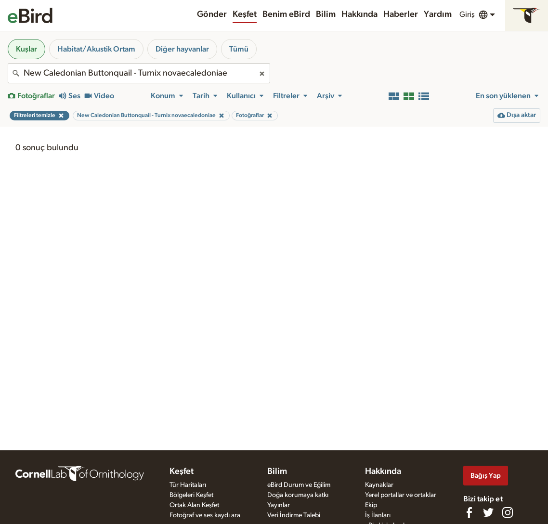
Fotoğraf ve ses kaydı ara (205, 515)
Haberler (400, 14)
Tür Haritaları (188, 485)
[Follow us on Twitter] (488, 512)
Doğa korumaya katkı (297, 495)
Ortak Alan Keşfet (194, 505)
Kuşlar (26, 49)
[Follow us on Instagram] (507, 512)
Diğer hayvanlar (182, 49)
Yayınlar (278, 505)
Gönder (212, 14)
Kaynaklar (379, 485)
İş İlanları (378, 515)
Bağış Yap (485, 475)
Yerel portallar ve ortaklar (400, 495)
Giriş (467, 14)
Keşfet (245, 14)
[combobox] (139, 73)
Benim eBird (286, 14)
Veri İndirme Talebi (293, 515)
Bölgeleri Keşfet (191, 495)
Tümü (238, 49)
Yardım (438, 14)
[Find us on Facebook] (469, 512)
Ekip (371, 505)
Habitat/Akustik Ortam (96, 49)
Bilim (326, 14)
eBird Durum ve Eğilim (298, 485)
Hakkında (359, 14)
